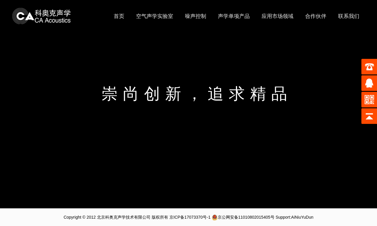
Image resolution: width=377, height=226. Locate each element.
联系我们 (348, 16)
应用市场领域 (277, 16)
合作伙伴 (315, 16)
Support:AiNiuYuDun (294, 217)
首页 (119, 16)
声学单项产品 (234, 16)
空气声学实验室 (154, 16)
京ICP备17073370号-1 (190, 217)
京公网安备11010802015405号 (243, 217)
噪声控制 (195, 16)
